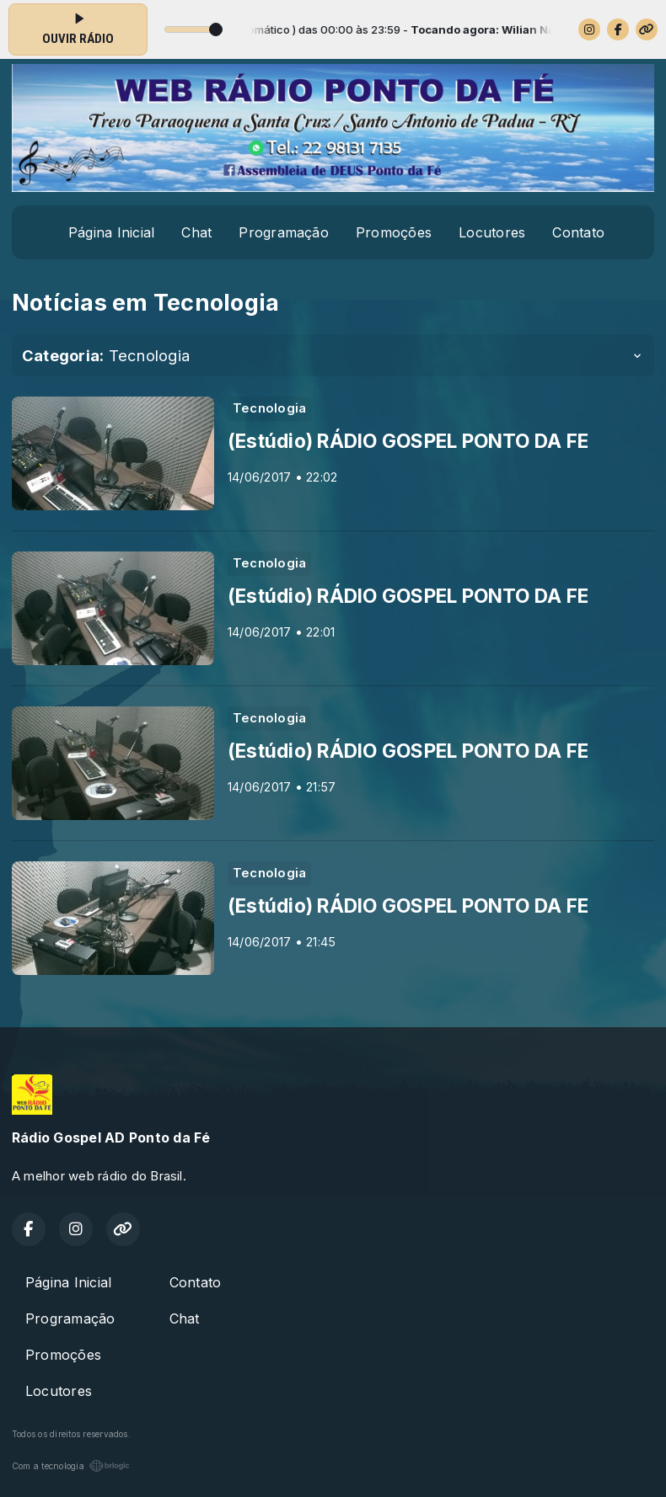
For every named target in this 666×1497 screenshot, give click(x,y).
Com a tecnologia (71, 1466)
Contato (578, 232)
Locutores (492, 232)
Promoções (394, 232)
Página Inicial (111, 232)
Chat (196, 232)
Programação (284, 232)
